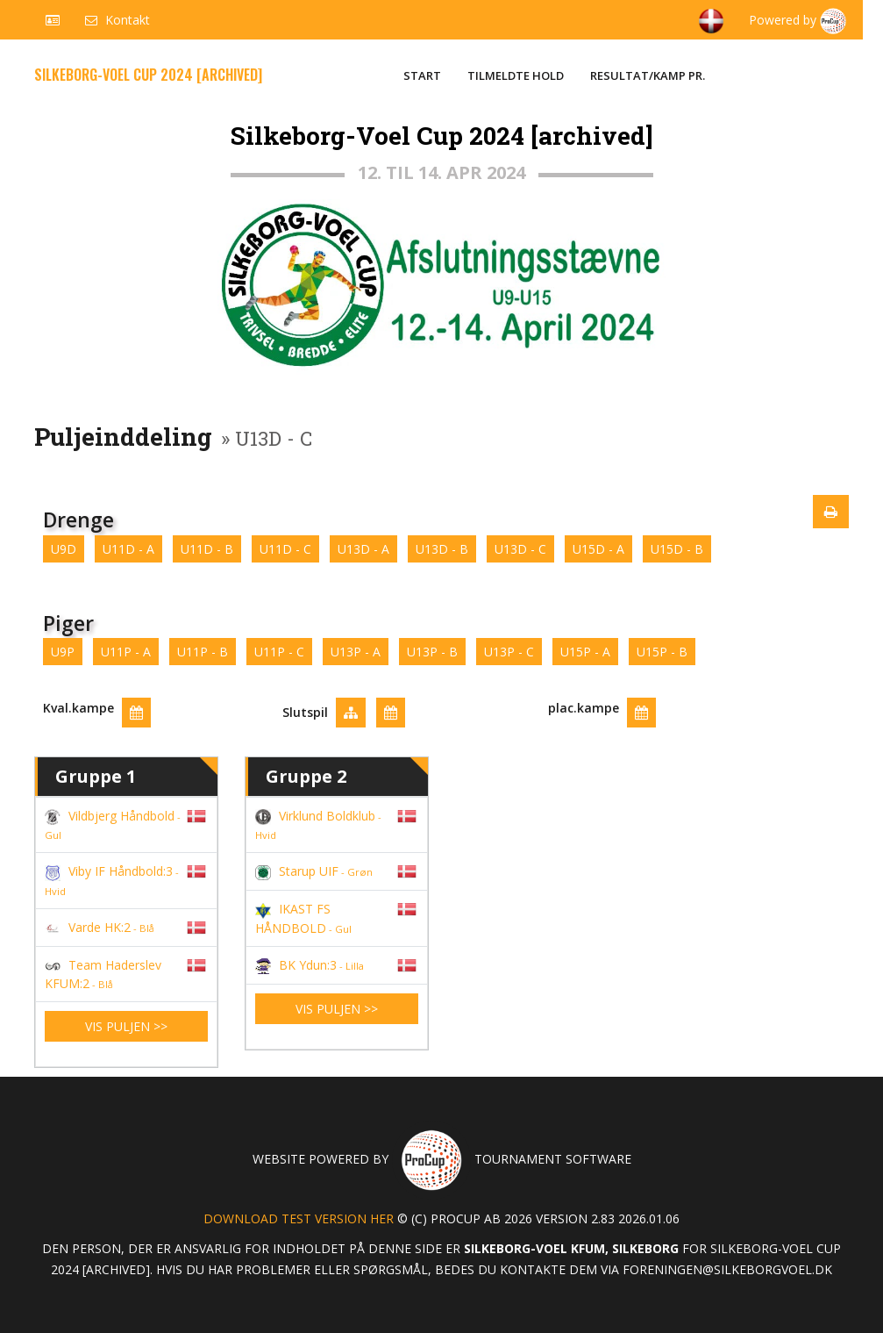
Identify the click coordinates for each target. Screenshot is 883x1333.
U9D (63, 549)
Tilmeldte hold (515, 75)
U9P (63, 651)
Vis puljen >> (126, 1026)
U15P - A (585, 651)
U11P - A (126, 651)
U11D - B (207, 549)
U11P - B (202, 651)
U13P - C (509, 651)
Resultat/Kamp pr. (647, 75)
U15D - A (598, 549)
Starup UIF (314, 871)
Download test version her (298, 1218)
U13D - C (520, 549)
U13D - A (363, 549)
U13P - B (432, 651)
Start (422, 75)
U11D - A (128, 549)
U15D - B (677, 549)
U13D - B (442, 549)
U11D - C (285, 549)
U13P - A (356, 651)
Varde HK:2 (99, 927)
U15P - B (662, 651)
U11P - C (279, 651)
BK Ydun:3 (309, 965)
